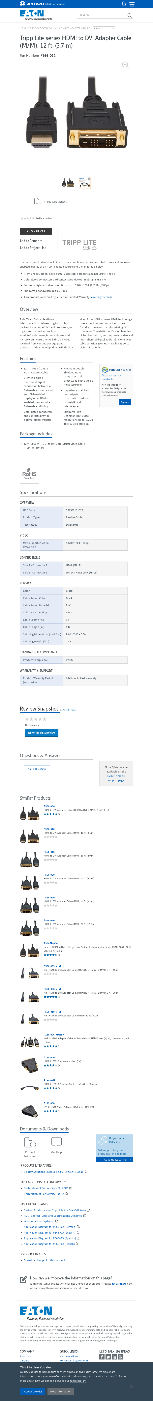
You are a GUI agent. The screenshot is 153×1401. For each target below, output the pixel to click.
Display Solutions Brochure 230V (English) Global (53, 1172)
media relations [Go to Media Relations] (69, 1356)
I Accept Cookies (32, 1391)
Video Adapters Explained (39, 1221)
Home (23, 28)
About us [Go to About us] (25, 1356)
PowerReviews (69, 709)
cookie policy (78, 1381)
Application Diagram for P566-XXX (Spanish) (50, 1238)
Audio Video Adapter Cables (72, 28)
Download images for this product (44, 1260)
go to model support (117, 1159)
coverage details (101, 297)
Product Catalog (41, 28)
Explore (125, 402)
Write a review (44, 218)
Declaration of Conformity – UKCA (44, 1194)
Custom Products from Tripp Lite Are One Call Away (55, 1210)
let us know (119, 1283)
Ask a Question (37, 769)
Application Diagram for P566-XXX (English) (49, 1232)
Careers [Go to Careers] (24, 1360)
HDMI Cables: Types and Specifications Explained (53, 1215)
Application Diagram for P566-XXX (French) (49, 1244)
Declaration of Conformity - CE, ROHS (46, 1188)
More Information (60, 1391)
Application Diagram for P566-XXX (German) (50, 1227)
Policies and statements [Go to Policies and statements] (74, 1360)
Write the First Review (41, 732)
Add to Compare (31, 240)
